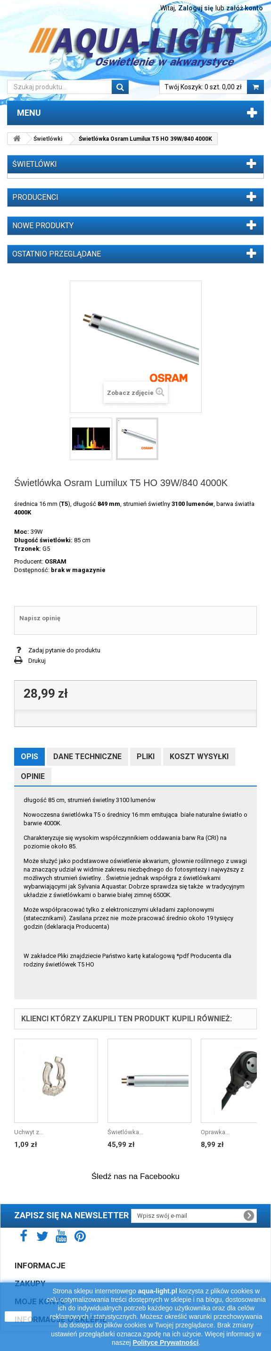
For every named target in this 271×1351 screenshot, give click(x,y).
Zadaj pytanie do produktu (64, 650)
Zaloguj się (196, 8)
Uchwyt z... (28, 1132)
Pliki (146, 756)
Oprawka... (215, 1132)
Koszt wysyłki (199, 756)
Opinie (33, 776)
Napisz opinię (39, 618)
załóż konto (244, 8)
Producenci (35, 197)
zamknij (18, 1316)
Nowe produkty (43, 225)
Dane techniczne (87, 756)
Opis (29, 756)
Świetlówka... (125, 1132)
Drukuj (37, 660)
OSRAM (55, 561)
